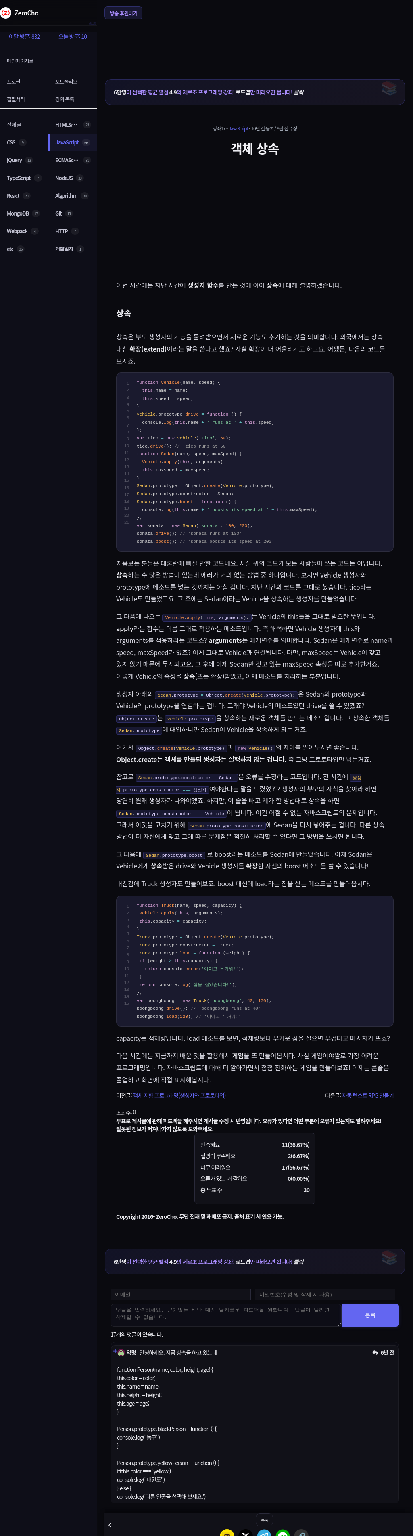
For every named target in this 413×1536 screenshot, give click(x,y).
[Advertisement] (255, 44)
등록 (370, 1315)
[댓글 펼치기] (115, 1351)
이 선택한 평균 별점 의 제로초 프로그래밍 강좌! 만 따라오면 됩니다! (208, 92)
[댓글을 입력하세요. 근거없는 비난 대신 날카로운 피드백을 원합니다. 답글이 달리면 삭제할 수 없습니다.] (226, 1315)
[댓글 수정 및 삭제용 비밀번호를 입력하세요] (325, 1294)
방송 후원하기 (123, 13)
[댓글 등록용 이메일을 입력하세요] (181, 1294)
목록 (264, 1520)
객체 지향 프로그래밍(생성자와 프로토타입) (179, 1095)
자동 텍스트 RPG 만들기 (368, 1095)
